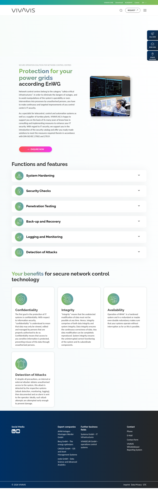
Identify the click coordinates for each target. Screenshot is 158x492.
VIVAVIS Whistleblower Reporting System (135, 447)
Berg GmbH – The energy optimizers (66, 443)
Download (118, 2)
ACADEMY (128, 2)
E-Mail (130, 435)
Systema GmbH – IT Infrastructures (89, 436)
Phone (130, 431)
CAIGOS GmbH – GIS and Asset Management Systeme (67, 454)
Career (136, 2)
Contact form (133, 440)
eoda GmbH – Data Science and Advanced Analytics (66, 465)
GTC (144, 488)
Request (131, 10)
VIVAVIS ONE (107, 2)
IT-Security (34, 52)
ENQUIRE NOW (37, 149)
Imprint (126, 488)
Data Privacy (136, 488)
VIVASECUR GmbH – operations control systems (90, 444)
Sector (24, 52)
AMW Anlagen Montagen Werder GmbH (66, 434)
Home (16, 52)
